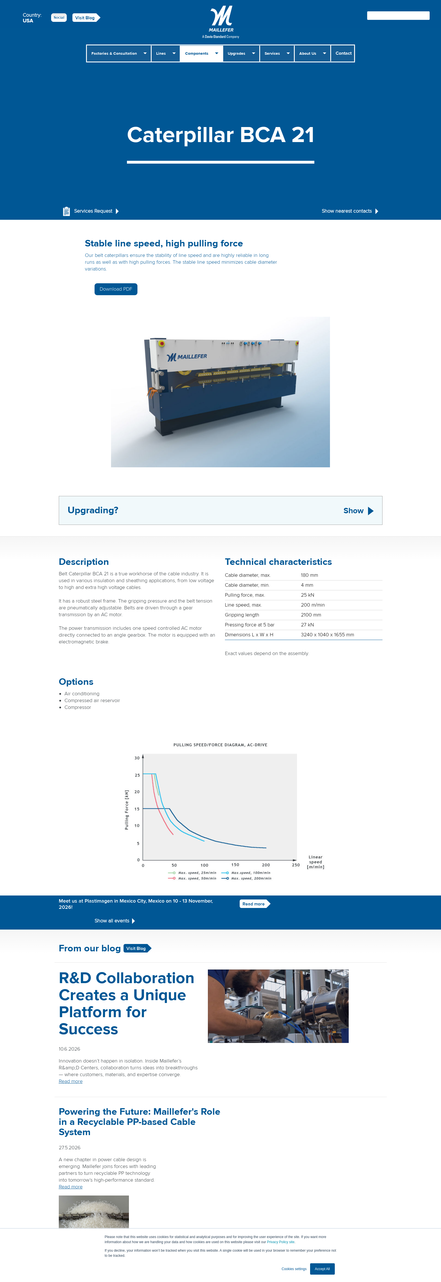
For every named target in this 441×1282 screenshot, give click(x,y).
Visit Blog (85, 18)
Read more (244, 878)
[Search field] (398, 15)
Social (59, 17)
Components (196, 53)
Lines (161, 53)
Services (272, 53)
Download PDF (331, 246)
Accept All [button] (322, 1269)
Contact (344, 53)
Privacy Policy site (280, 1242)
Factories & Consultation (114, 53)
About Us (307, 53)
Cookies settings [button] (294, 1269)
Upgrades (236, 53)
